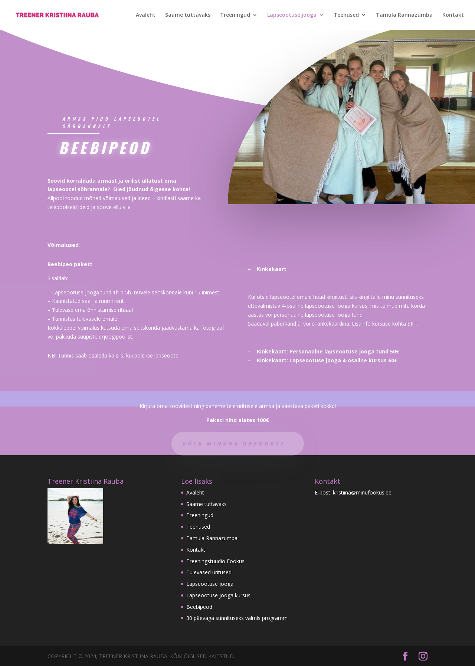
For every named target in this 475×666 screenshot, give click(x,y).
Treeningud (235, 15)
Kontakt (453, 15)
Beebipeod (199, 606)
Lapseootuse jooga (292, 15)
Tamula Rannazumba (404, 15)
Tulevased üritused (209, 572)
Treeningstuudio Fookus (215, 561)
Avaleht (145, 15)
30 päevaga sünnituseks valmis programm (237, 617)
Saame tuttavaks (187, 15)
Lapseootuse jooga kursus (218, 595)
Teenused (346, 15)
